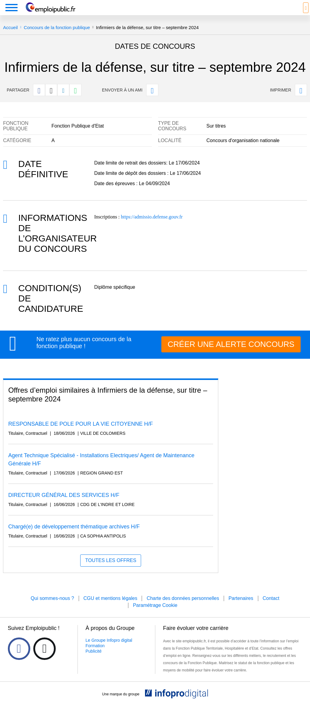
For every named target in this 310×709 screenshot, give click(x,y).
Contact (271, 598)
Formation (95, 645)
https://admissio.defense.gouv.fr (152, 216)
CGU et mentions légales (110, 598)
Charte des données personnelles (183, 598)
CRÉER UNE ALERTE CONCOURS (231, 344)
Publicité (94, 651)
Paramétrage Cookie (155, 605)
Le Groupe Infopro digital (109, 640)
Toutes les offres (110, 560)
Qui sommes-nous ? (52, 598)
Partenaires (241, 598)
